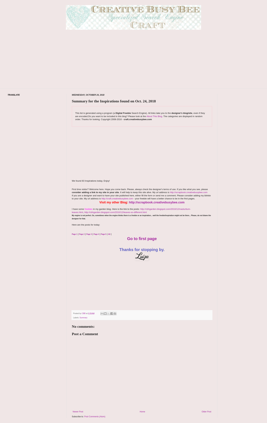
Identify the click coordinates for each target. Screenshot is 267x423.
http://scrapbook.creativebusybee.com (188, 192)
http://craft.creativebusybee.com (117, 198)
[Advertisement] (133, 64)
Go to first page (142, 238)
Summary (83, 318)
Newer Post (78, 411)
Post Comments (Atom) (94, 416)
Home (142, 411)
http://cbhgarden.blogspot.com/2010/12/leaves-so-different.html (115, 212)
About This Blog (154, 116)
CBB (84, 313)
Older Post (206, 411)
